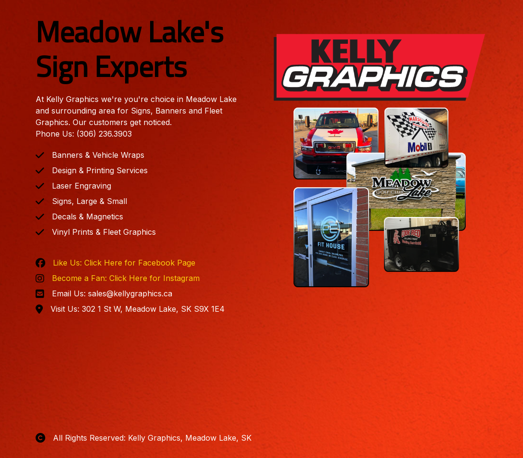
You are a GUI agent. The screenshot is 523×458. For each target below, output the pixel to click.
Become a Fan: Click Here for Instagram (126, 278)
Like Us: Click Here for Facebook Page (124, 262)
